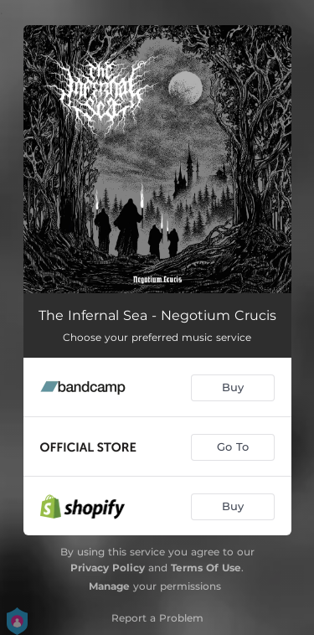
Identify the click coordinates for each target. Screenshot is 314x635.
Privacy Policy (107, 567)
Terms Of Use (206, 567)
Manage (109, 586)
